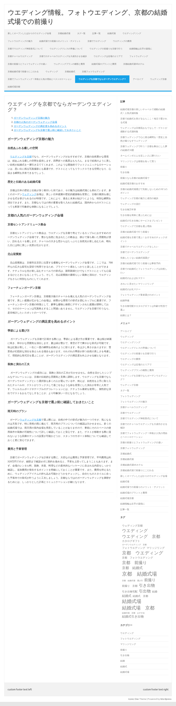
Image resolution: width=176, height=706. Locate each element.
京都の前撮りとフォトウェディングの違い (27, 64)
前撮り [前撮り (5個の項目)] (150, 580)
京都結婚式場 (64, 33)
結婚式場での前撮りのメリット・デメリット (60, 41)
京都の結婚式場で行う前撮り (134, 232)
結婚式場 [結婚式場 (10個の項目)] (131, 601)
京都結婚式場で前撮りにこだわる (23, 71)
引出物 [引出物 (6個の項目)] (145, 591)
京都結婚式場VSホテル (133, 64)
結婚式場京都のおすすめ (132, 183)
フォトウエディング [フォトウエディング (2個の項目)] (133, 547)
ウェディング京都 (158, 79)
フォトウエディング (130, 638)
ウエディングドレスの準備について (66, 48)
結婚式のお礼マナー (130, 289)
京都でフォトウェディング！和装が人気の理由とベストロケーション (40, 79)
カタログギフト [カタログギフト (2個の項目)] (131, 540)
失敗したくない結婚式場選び (134, 258)
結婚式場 (111, 33)
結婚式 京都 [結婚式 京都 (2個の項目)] (140, 595)
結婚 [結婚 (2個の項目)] (154, 591)
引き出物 (124, 172)
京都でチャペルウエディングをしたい (139, 246)
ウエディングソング (132, 33)
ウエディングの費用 (122, 41)
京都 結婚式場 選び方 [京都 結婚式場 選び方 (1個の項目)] (132, 581)
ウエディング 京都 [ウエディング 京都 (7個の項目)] (141, 536)
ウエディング (127, 633)
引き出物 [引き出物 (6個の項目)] (147, 585)
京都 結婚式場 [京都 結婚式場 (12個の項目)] (139, 574)
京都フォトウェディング (93, 71)
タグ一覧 (81, 33)
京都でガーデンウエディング (134, 252)
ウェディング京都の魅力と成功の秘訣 (139, 198)
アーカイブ (138, 79)
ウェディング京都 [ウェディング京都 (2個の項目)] (132, 525)
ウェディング (52, 71)
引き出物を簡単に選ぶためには (136, 215)
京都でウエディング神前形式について (25, 48)
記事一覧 (96, 33)
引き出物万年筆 (128, 209)
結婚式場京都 (14, 87)
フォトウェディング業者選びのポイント (140, 295)
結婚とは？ (125, 315)
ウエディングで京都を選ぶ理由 (136, 226)
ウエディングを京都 (21, 156)
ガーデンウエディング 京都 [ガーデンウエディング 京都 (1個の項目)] (134, 545)
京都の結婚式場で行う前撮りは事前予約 (140, 263)
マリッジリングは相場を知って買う (138, 161)
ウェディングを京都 (30, 419)
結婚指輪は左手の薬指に (140, 48)
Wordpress (166, 699)
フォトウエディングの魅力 (20, 41)
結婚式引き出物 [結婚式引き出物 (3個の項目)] (133, 616)
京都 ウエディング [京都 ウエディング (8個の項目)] (142, 552)
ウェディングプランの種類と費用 (69, 64)
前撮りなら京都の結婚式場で (134, 178)
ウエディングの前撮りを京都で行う (106, 48)
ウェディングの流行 (130, 204)
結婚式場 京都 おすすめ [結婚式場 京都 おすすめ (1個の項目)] (133, 613)
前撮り (123, 167)
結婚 (122, 661)
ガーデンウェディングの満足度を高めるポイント (40, 126)
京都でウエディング (96, 41)
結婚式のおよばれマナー (132, 278)
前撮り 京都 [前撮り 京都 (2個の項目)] (130, 585)
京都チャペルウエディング (20, 56)
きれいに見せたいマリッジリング (137, 284)
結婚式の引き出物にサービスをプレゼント (141, 220)
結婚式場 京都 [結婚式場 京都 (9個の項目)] (138, 607)
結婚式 (123, 666)
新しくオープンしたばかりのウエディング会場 (29, 33)
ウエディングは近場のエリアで (108, 56)
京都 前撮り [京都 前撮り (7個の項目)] (134, 562)
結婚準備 (124, 300)
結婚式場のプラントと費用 (104, 64)
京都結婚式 (70, 71)
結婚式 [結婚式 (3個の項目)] (126, 595)
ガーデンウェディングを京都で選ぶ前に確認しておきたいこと (47, 130)
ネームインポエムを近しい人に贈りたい (140, 155)
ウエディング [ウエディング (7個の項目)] (135, 530)
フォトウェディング (138, 56)
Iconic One (133, 699)
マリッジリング (128, 644)
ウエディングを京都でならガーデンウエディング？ (102, 79)
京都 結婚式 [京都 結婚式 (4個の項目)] (132, 568)
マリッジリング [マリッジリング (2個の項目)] (156, 547)
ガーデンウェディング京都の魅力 (32, 117)
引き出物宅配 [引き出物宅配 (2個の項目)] (130, 591)
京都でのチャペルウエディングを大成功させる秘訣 (63, 56)
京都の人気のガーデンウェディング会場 (35, 122)
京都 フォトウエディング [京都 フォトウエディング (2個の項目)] (137, 557)
